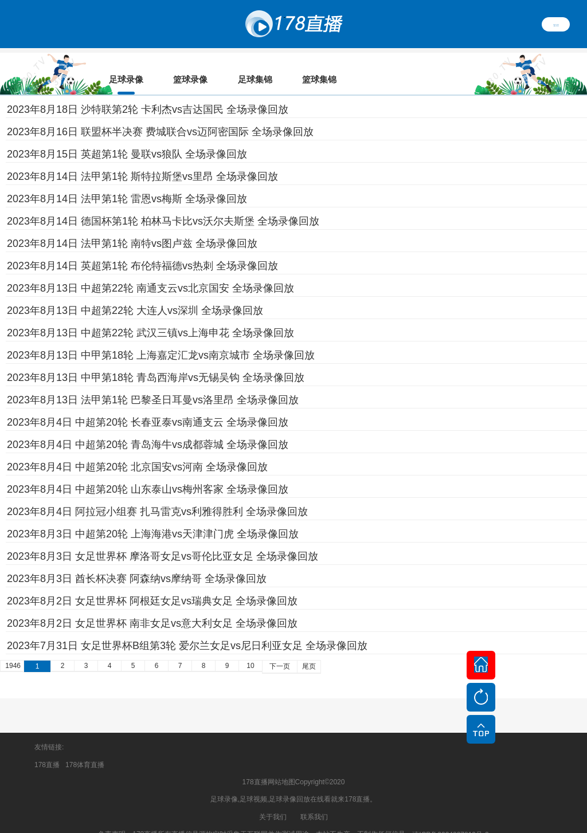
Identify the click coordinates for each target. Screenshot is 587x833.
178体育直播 (84, 749)
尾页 (309, 650)
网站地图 (281, 766)
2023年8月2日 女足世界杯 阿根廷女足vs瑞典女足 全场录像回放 (152, 585)
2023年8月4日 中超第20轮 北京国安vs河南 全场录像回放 (137, 451)
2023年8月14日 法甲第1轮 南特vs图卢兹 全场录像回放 (132, 227)
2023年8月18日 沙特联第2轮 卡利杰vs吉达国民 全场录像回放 (147, 93)
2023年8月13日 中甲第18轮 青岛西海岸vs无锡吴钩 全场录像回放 (155, 361)
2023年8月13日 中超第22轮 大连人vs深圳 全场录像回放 (135, 294)
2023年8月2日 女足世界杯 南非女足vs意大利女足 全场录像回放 (152, 607)
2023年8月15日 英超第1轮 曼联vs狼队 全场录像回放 (127, 138)
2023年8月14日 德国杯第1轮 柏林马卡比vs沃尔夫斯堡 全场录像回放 (163, 205)
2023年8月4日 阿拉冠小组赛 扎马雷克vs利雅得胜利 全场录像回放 (157, 495)
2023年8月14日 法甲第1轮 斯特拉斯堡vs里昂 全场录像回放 (142, 160)
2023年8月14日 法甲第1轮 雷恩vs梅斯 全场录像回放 (127, 182)
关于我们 (273, 801)
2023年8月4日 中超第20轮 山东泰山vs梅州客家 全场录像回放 (147, 473)
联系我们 (314, 801)
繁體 (556, 24)
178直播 (47, 749)
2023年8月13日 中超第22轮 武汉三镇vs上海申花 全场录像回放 (150, 317)
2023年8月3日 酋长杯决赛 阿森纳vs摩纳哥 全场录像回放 (137, 562)
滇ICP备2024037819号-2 (450, 819)
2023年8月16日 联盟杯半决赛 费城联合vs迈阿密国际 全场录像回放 (160, 115)
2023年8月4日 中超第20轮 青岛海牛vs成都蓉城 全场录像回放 (147, 428)
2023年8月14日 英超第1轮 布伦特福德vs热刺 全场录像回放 (142, 250)
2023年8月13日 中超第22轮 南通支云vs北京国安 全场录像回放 (150, 272)
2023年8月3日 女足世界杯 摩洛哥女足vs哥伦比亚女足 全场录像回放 (162, 540)
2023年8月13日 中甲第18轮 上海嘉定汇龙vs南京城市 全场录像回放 (161, 339)
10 (250, 650)
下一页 (279, 650)
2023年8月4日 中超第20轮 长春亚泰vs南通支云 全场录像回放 (147, 406)
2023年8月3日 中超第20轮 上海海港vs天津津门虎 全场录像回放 (153, 518)
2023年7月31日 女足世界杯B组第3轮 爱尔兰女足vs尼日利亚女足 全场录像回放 (187, 629)
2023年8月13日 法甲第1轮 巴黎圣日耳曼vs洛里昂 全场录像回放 (153, 384)
